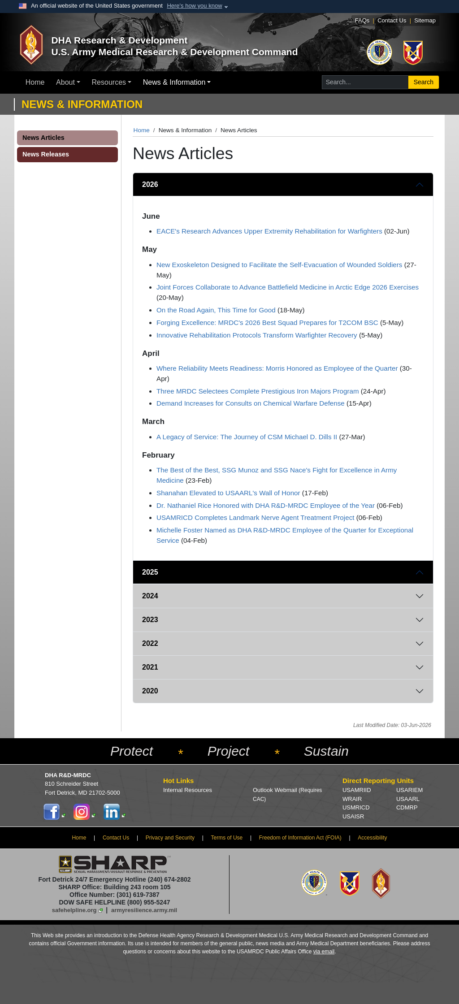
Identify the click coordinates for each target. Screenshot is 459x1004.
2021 (150, 667)
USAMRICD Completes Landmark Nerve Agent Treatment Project (255, 517)
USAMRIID (356, 790)
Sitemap (425, 20)
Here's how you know (194, 5)
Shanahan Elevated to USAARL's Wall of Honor (228, 493)
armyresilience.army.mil (144, 910)
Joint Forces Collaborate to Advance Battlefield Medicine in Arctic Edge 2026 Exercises (287, 287)
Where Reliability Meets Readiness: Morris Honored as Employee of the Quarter (277, 368)
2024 (150, 596)
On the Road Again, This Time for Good (216, 310)
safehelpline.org (74, 910)
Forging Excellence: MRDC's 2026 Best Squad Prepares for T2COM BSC (267, 322)
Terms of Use (227, 838)
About (65, 82)
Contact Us (391, 20)
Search (423, 82)
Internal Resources (187, 790)
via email (323, 951)
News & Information (174, 82)
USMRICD (356, 807)
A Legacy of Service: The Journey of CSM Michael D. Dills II (246, 437)
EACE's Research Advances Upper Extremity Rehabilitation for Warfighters (269, 231)
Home (35, 82)
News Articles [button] (43, 137)
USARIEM (409, 790)
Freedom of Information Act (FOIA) (300, 838)
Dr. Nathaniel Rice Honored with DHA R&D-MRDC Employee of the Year (265, 505)
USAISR (353, 816)
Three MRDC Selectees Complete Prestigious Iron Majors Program (257, 391)
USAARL (408, 799)
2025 (150, 572)
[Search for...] (365, 82)
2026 (150, 184)
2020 (150, 691)
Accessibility (372, 838)
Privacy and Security (170, 838)
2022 (150, 643)
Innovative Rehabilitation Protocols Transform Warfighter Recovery (256, 335)
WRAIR (352, 799)
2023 (150, 619)
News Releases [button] (45, 154)
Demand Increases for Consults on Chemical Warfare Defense (250, 403)
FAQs (362, 20)
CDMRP (407, 807)
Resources (109, 82)
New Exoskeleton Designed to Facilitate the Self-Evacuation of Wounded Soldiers (279, 264)
